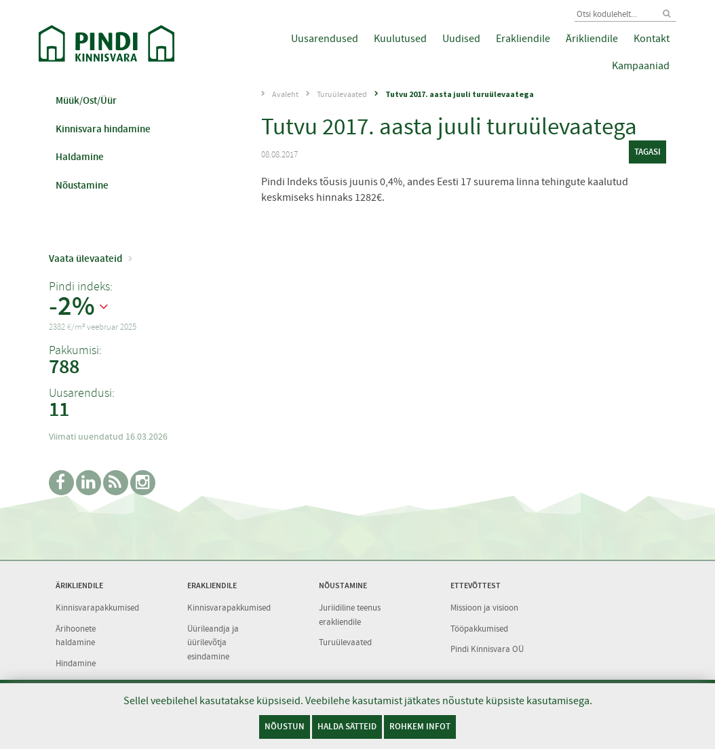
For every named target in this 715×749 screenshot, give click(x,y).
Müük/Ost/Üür (86, 100)
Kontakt (652, 38)
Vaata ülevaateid (85, 258)
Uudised (461, 38)
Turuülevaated (342, 94)
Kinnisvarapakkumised (97, 607)
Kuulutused (400, 38)
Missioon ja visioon (484, 607)
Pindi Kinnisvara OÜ (487, 649)
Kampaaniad (641, 66)
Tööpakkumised (479, 628)
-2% (72, 306)
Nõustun (285, 726)
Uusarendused (324, 38)
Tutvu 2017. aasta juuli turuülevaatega (459, 94)
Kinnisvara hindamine (103, 129)
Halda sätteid (346, 726)
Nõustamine (82, 185)
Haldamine (80, 157)
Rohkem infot (419, 726)
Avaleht (285, 94)
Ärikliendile (592, 38)
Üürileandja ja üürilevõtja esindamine (213, 642)
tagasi (647, 151)
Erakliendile (523, 38)
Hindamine (76, 663)
